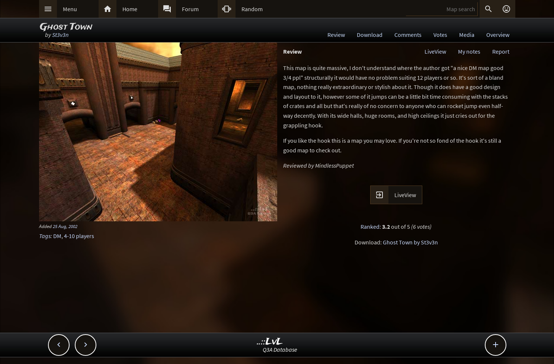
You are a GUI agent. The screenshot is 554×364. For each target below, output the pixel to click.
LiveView (435, 51)
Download (369, 34)
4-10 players (79, 236)
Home (129, 9)
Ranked (370, 226)
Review (336, 34)
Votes (440, 34)
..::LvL (269, 341)
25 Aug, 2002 (65, 226)
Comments (408, 34)
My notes (469, 51)
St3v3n (60, 34)
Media (466, 34)
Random (252, 9)
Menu (70, 9)
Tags (45, 236)
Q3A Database (280, 349)
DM (57, 236)
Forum (190, 9)
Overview (497, 34)
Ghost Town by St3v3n (410, 242)
